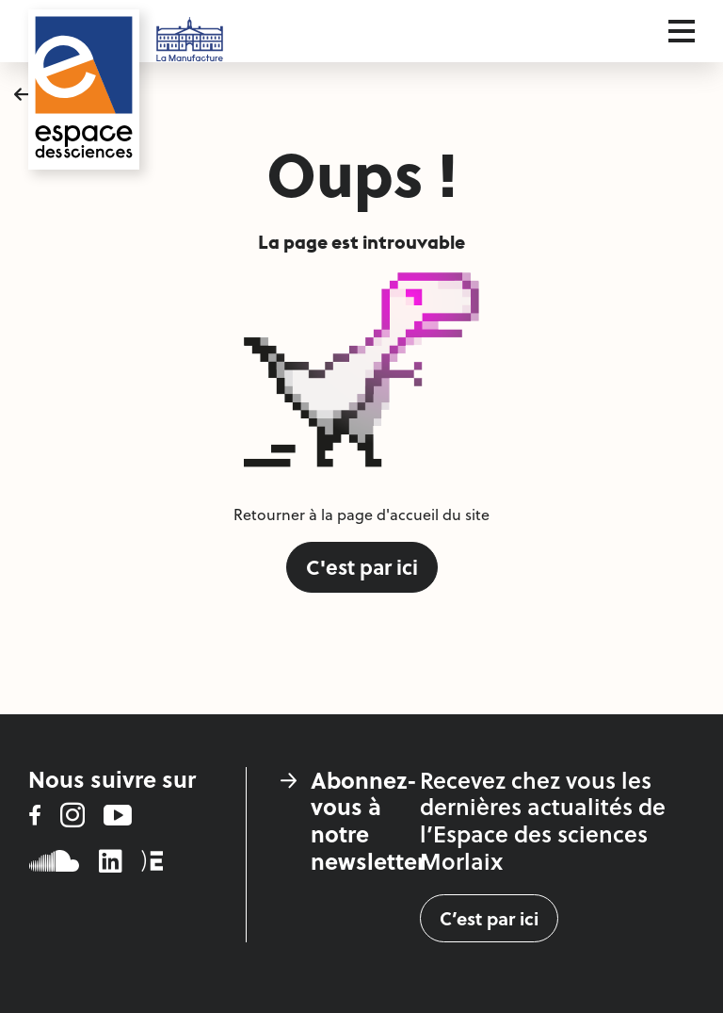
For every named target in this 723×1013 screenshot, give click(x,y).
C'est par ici (362, 566)
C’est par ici (489, 918)
